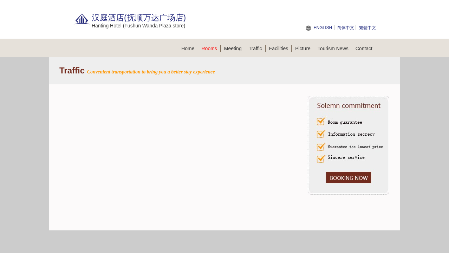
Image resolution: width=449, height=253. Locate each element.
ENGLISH (322, 27)
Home (189, 48)
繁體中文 (367, 27)
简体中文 (345, 27)
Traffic (257, 48)
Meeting (234, 48)
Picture (304, 48)
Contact (364, 48)
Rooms (211, 48)
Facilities (280, 48)
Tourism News (335, 48)
